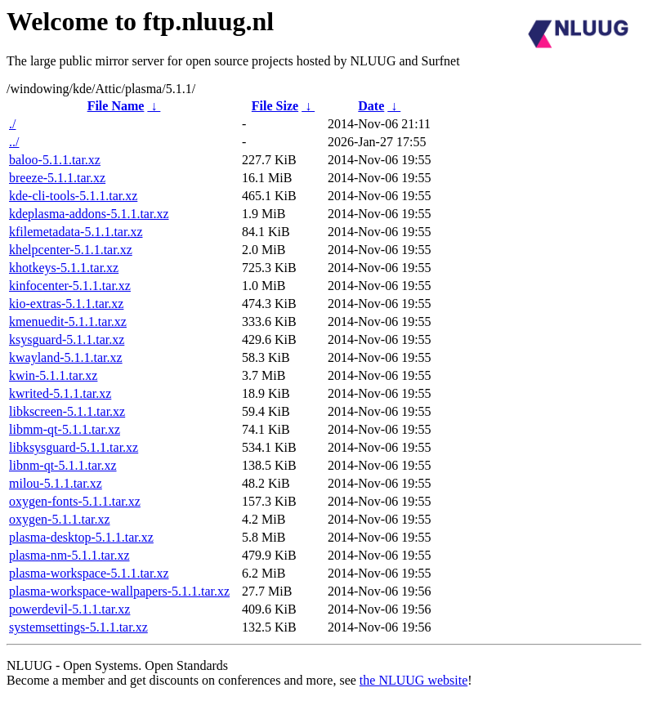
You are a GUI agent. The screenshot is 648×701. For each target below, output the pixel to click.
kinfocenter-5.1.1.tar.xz (70, 285)
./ (12, 124)
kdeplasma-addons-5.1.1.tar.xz (89, 214)
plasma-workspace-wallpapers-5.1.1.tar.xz (119, 591)
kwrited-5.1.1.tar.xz (60, 393)
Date (371, 106)
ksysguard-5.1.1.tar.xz (66, 339)
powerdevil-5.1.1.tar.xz (69, 609)
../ (14, 142)
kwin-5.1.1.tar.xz (53, 375)
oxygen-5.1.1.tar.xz (59, 519)
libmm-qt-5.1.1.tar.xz (64, 429)
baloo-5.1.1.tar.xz (55, 160)
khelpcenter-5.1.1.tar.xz (70, 250)
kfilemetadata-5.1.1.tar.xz (75, 232)
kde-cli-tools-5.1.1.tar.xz (73, 196)
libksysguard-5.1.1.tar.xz (73, 447)
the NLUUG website (413, 680)
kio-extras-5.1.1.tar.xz (66, 303)
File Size (275, 106)
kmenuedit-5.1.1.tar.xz (68, 321)
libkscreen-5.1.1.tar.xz (67, 411)
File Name (116, 106)
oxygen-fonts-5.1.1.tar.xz (75, 501)
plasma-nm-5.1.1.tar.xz (69, 555)
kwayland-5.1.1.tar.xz (66, 357)
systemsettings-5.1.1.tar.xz (78, 627)
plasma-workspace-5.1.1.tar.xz (88, 573)
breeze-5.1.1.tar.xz (57, 178)
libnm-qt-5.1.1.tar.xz (63, 465)
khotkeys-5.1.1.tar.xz (63, 268)
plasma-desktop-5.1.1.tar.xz (81, 537)
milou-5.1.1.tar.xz (55, 483)
